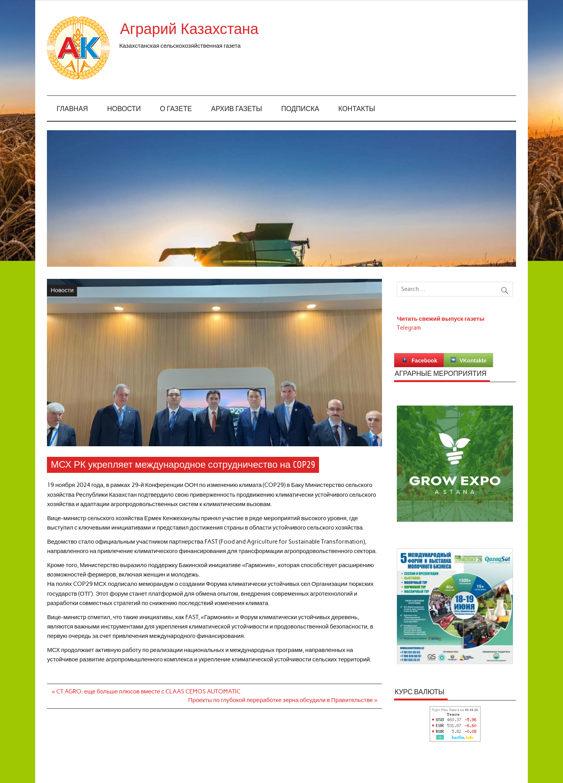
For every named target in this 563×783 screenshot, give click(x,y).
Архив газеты (236, 109)
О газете (176, 109)
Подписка (300, 109)
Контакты (356, 109)
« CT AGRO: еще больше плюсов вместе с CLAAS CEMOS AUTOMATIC (146, 691)
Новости (124, 109)
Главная (72, 109)
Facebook (419, 360)
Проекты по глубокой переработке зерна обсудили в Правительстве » (282, 700)
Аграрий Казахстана (189, 29)
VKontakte (468, 360)
